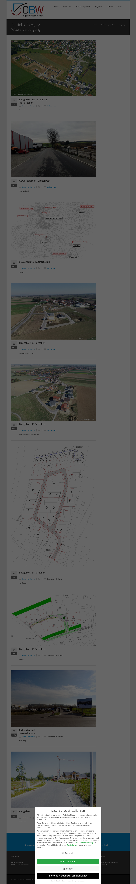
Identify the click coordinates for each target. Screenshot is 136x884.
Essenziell (67, 851)
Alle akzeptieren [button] (68, 860)
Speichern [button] (68, 867)
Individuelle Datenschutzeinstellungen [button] (68, 874)
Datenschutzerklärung (84, 841)
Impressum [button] (81, 880)
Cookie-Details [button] (56, 880)
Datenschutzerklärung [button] (69, 880)
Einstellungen (72, 844)
